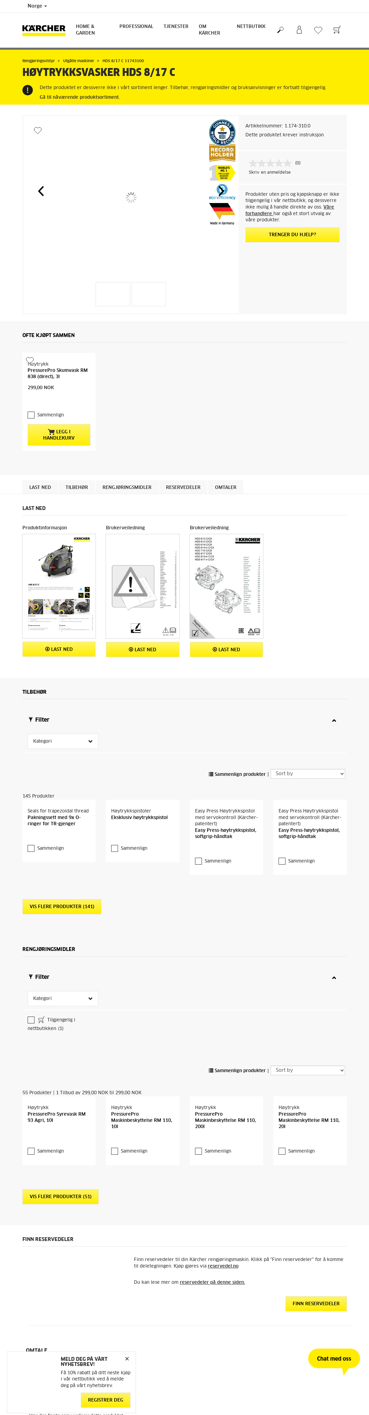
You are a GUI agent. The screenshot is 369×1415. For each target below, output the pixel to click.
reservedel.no (223, 1252)
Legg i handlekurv (59, 421)
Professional (136, 27)
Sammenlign (50, 401)
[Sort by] (308, 760)
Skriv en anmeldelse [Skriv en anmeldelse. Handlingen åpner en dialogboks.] (270, 173)
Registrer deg (105, 1400)
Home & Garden (85, 30)
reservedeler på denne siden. (212, 1269)
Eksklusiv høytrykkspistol (139, 804)
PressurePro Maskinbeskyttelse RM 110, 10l (141, 1106)
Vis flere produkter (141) (62, 893)
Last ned (40, 474)
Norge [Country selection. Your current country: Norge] (37, 6)
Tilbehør (77, 474)
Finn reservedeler (316, 1290)
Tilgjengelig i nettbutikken (51, 1010)
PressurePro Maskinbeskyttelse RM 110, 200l (225, 1106)
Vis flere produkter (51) (60, 1183)
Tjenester (176, 27)
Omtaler (225, 474)
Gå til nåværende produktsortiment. (80, 97)
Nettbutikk (251, 27)
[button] (40, 191)
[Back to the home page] (46, 30)
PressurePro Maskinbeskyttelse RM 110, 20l (309, 1106)
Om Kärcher (209, 30)
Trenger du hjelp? (292, 235)
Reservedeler (183, 474)
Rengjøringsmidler (127, 474)
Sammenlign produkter (237, 761)
